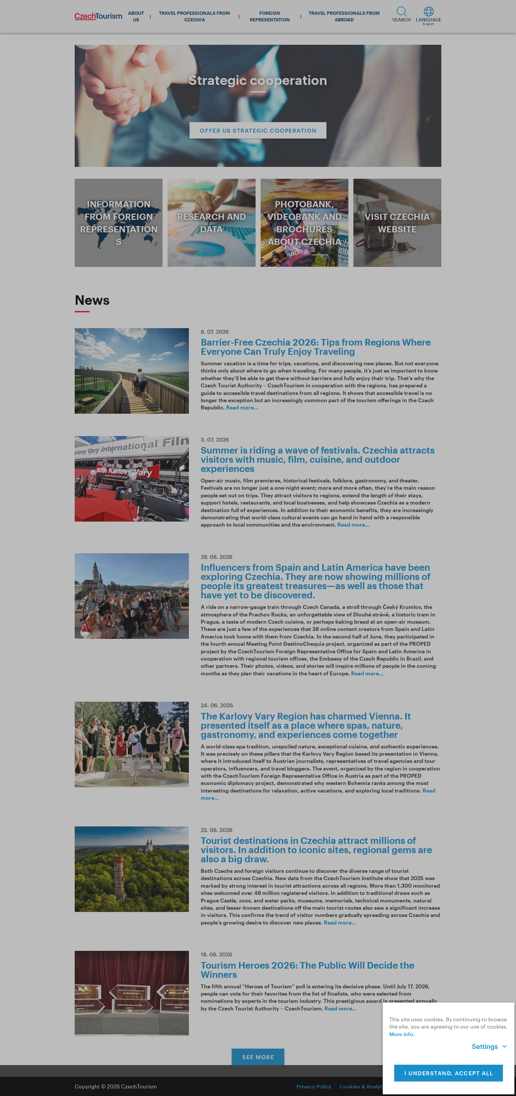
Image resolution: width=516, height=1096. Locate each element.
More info (401, 1034)
